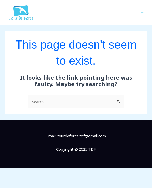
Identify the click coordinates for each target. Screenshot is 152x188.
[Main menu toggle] (142, 12)
